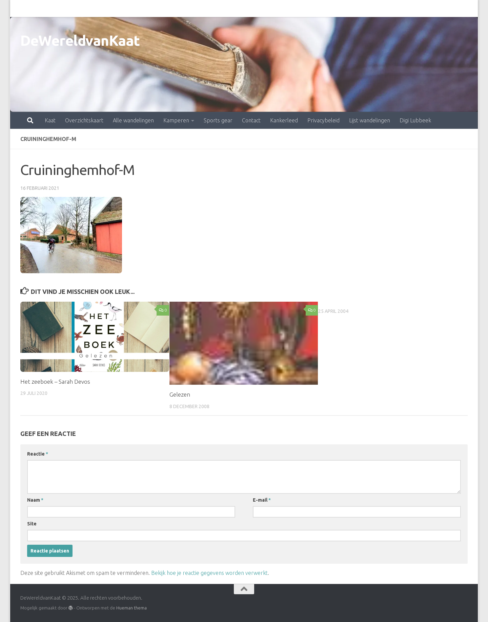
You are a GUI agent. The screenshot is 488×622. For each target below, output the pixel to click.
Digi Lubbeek (385, 8)
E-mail (262, 500)
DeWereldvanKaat (80, 40)
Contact (221, 8)
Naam (35, 500)
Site (32, 523)
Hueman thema (131, 607)
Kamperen (146, 8)
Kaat (20, 8)
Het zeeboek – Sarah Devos (55, 381)
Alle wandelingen (103, 8)
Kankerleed (254, 8)
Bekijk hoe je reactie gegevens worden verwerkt (209, 573)
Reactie (37, 454)
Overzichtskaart (54, 8)
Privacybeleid (294, 8)
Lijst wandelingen (339, 8)
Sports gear (188, 8)
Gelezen (179, 394)
